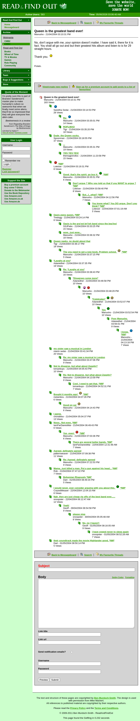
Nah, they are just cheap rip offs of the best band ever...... (84, 496)
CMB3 (7, 44)
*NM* (59, 163)
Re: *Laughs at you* (74, 269)
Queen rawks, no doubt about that (72, 241)
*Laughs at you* (62, 260)
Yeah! (66, 505)
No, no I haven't (90, 523)
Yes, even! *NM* (74, 433)
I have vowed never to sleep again (110, 531)
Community (10, 65)
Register (6, 169)
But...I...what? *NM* (92, 194)
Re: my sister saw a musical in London (84, 357)
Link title (42, 631)
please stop (79, 514)
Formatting (129, 577)
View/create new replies (55, 86)
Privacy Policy (78, 708)
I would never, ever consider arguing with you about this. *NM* (90, 488)
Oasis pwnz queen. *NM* (67, 215)
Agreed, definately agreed (67, 451)
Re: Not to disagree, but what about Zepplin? (87, 375)
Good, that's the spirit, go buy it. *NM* (85, 174)
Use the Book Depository (16, 193)
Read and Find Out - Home (52, 6)
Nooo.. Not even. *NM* (66, 422)
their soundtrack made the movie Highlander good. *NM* (84, 540)
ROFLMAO (69, 126)
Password (7, 152)
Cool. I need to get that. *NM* (88, 383)
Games (7, 60)
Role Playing (10, 63)
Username (7, 145)
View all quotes (8, 133)
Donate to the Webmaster (17, 190)
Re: (67, 118)
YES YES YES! (71, 153)
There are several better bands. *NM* (92, 442)
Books (7, 51)
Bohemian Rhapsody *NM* (77, 477)
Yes (106, 309)
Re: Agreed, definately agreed (79, 459)
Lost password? (11, 171)
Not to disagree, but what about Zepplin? (76, 366)
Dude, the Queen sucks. (66, 135)
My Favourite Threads (111, 23)
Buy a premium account (16, 185)
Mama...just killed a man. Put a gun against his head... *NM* (86, 468)
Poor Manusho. (119, 318)
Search (88, 23)
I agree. (58, 414)
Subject (44, 566)
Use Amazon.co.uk (13, 199)
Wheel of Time (11, 54)
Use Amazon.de (12, 201)
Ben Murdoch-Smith (105, 698)
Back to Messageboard (63, 23)
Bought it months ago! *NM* (71, 394)
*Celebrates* (103, 299)
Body (42, 577)
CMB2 (7, 41)
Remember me (12, 160)
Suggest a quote (21, 133)
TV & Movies (10, 57)
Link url (42, 639)
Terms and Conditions (106, 708)
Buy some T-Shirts (13, 187)
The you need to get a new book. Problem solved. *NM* (95, 252)
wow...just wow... (72, 232)
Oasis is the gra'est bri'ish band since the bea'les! (90, 223)
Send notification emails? (52, 651)
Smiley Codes (118, 577)
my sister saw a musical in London (72, 348)
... (64, 144)
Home (7, 24)
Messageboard (11, 27)
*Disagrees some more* (85, 278)
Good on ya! (72, 405)
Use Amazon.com (13, 196)
